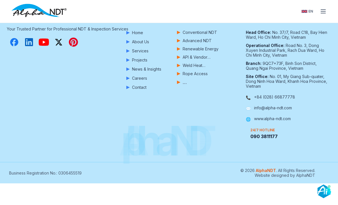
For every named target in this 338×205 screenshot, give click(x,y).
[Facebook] (14, 42)
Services (137, 50)
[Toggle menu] (323, 11)
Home (134, 32)
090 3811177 (264, 136)
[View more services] (198, 82)
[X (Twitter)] (58, 42)
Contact (136, 87)
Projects (136, 60)
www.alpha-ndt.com (272, 118)
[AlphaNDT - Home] (40, 11)
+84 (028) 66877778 (274, 97)
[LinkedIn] (29, 42)
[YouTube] (44, 42)
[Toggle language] (307, 11)
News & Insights (143, 69)
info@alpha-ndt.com (273, 107)
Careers (136, 78)
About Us (137, 41)
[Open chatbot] (324, 191)
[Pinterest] (73, 42)
